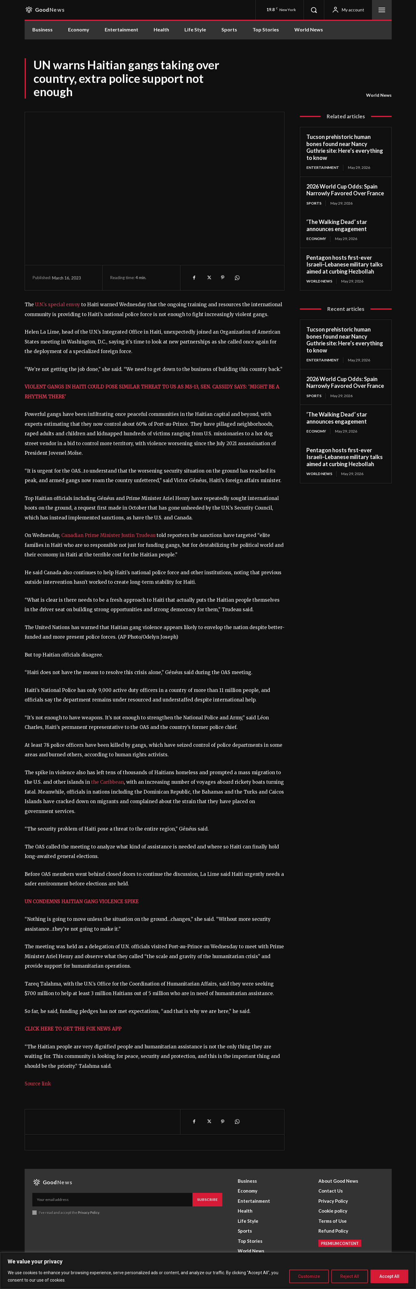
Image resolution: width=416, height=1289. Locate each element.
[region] (208, 1270)
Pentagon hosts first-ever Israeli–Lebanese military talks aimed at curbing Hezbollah (344, 264)
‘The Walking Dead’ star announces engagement (336, 225)
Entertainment (322, 167)
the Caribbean (107, 782)
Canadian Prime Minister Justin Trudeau (108, 535)
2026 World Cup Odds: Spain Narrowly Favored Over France (345, 190)
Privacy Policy (88, 1212)
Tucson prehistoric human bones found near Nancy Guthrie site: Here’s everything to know (344, 147)
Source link (38, 1084)
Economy (316, 238)
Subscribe (207, 1199)
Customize (309, 1276)
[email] (112, 1199)
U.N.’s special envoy (57, 304)
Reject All (349, 1276)
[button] (314, 10)
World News (379, 95)
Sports (313, 203)
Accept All (389, 1276)
